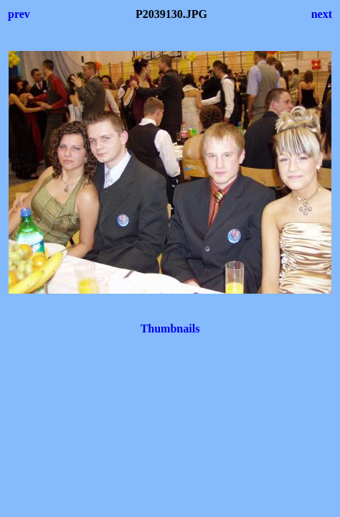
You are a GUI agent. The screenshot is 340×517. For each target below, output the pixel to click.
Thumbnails (170, 328)
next (321, 14)
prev (19, 14)
